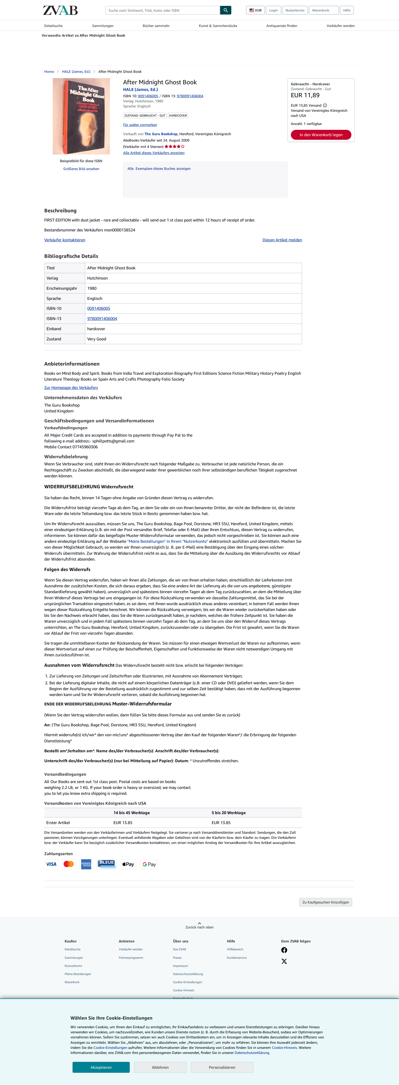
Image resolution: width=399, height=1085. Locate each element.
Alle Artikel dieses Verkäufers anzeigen (153, 152)
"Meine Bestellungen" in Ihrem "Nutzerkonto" (167, 541)
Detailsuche (53, 25)
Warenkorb (72, 982)
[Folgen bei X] (284, 962)
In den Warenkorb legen (321, 134)
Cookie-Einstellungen (110, 1047)
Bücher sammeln (156, 25)
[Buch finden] (225, 10)
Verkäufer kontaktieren (64, 239)
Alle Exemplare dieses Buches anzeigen (159, 168)
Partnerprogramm (131, 957)
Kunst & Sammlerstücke (218, 25)
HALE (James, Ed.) (76, 71)
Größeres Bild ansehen (81, 168)
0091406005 (148, 96)
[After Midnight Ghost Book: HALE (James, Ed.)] (81, 116)
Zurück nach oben (199, 927)
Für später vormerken (140, 124)
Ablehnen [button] (160, 1067)
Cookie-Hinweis (183, 990)
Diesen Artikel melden (282, 239)
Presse (177, 957)
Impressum (180, 966)
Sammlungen (102, 25)
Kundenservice (237, 957)
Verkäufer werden (341, 25)
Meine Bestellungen (78, 974)
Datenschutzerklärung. (252, 1052)
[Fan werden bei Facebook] (284, 950)
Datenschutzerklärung (188, 974)
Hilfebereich (235, 949)
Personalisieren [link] (222, 1067)
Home (49, 71)
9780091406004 (102, 318)
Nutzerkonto (295, 10)
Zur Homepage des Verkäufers (71, 387)
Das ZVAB (179, 949)
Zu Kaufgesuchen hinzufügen (326, 902)
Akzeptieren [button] (101, 1067)
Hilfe (346, 10)
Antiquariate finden (281, 25)
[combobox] (162, 10)
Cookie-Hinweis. (285, 1047)
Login (273, 10)
